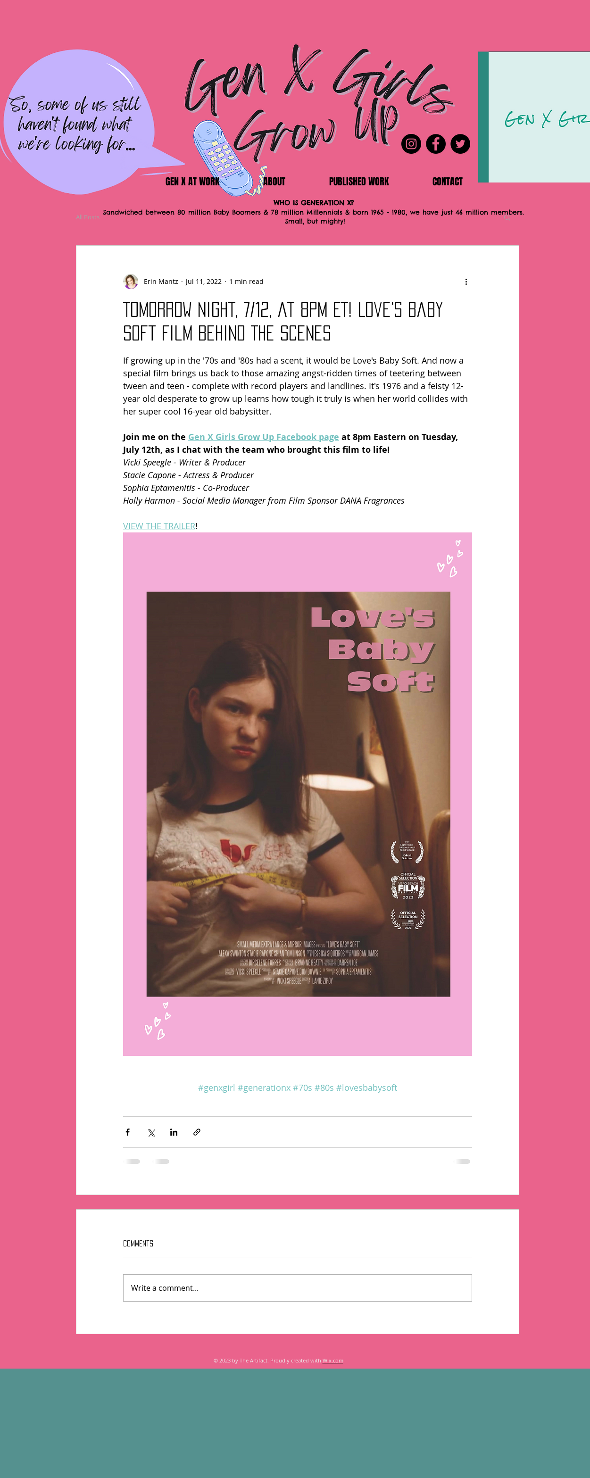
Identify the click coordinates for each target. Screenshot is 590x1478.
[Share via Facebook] (127, 1132)
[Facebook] (436, 144)
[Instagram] (411, 144)
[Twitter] (460, 144)
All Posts (88, 217)
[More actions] (466, 281)
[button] (507, 217)
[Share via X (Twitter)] (150, 1132)
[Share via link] (196, 1132)
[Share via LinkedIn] (173, 1132)
